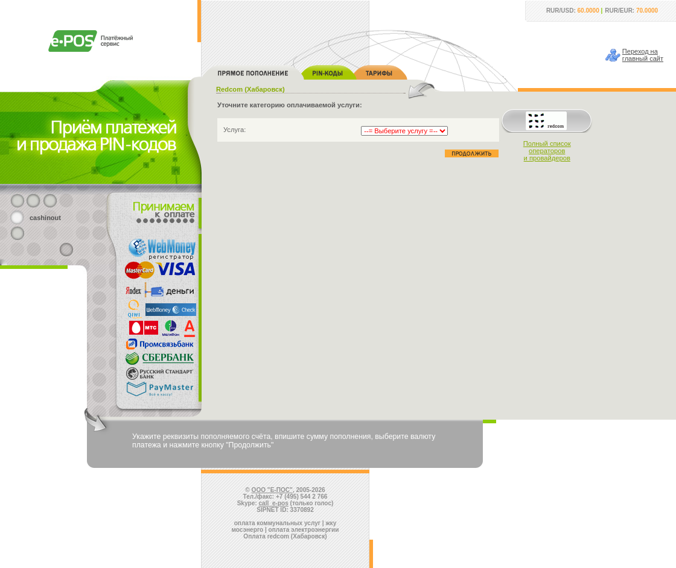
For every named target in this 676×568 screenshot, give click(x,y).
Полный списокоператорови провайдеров (547, 151)
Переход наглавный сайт (642, 55)
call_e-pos (274, 503)
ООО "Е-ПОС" (272, 490)
